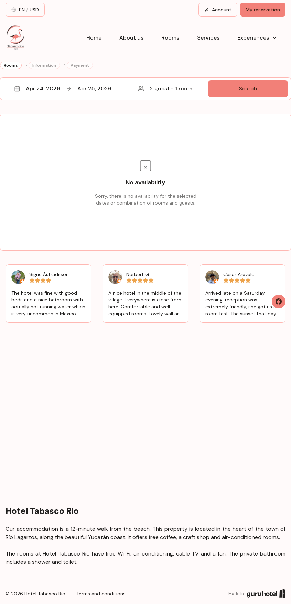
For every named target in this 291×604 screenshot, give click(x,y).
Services (208, 37)
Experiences (257, 37)
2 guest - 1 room (165, 88)
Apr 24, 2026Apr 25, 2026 (62, 88)
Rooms (170, 37)
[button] (145, 88)
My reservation (263, 10)
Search (248, 88)
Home (93, 37)
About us (131, 37)
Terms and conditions (101, 594)
